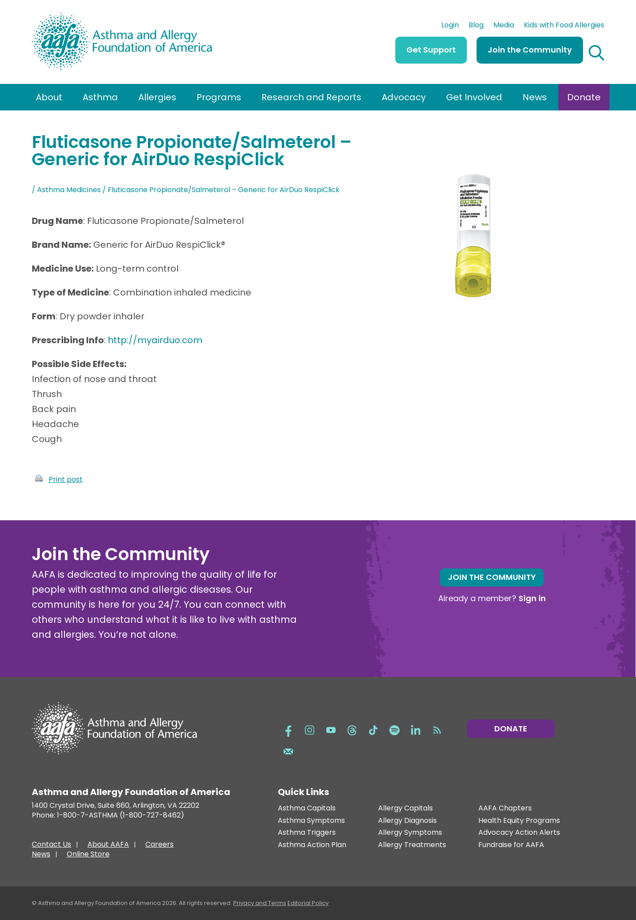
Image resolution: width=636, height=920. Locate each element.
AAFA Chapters (505, 808)
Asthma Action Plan (312, 845)
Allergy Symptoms (410, 832)
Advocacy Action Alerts (519, 832)
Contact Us (51, 845)
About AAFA (108, 845)
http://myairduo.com (155, 340)
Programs (219, 97)
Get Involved (474, 97)
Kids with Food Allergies (564, 26)
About (49, 97)
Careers (159, 845)
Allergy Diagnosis (407, 820)
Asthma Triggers (307, 832)
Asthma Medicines (69, 190)
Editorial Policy (308, 903)
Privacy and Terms (259, 903)
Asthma (100, 97)
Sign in (532, 598)
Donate (584, 97)
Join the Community (530, 49)
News (534, 97)
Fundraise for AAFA (511, 845)
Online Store (88, 855)
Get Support (431, 49)
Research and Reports (311, 97)
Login (450, 26)
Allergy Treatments (412, 845)
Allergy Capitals (405, 808)
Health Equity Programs (519, 820)
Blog (476, 26)
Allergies (157, 97)
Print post (66, 479)
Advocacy (404, 97)
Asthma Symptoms (311, 820)
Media (503, 26)
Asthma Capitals (307, 808)
